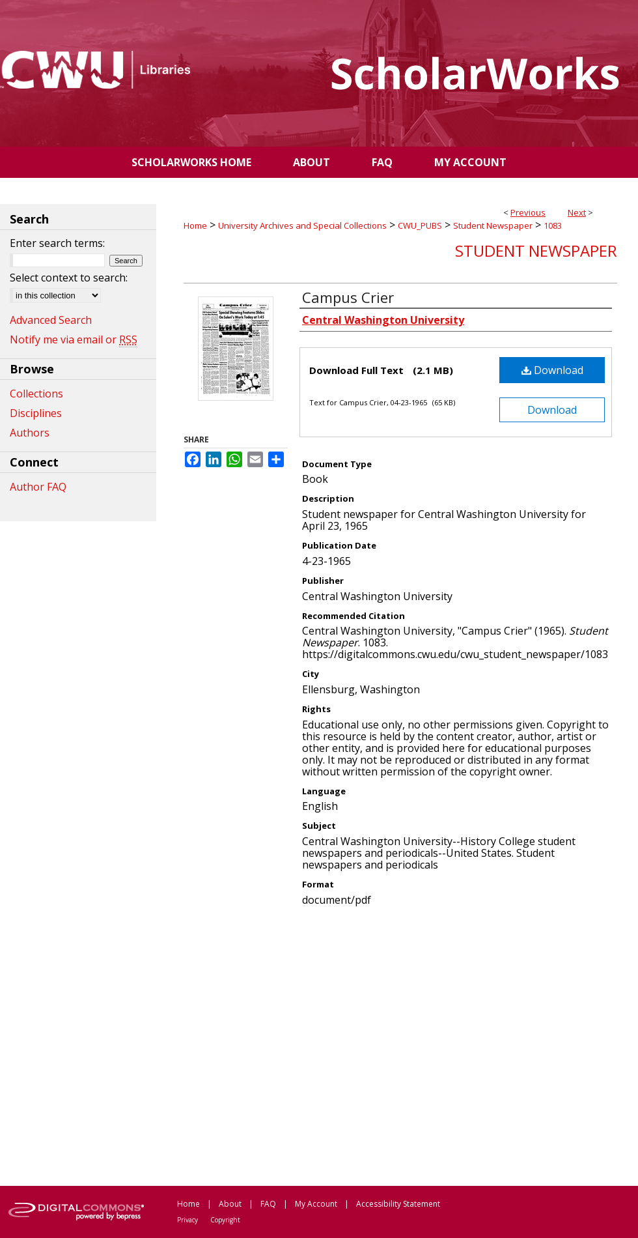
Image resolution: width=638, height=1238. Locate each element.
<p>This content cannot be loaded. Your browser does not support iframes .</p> (400, 1045)
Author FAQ (38, 487)
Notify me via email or (73, 339)
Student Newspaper (493, 225)
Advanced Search (51, 320)
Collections (36, 393)
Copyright (225, 1219)
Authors (29, 432)
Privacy (187, 1219)
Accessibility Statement (398, 1203)
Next (577, 212)
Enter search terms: (57, 243)
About (230, 1203)
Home (195, 225)
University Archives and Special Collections (302, 225)
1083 (553, 225)
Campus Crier (348, 297)
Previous (528, 212)
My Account (316, 1203)
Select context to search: (69, 277)
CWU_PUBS (420, 225)
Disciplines (36, 413)
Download (552, 370)
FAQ (268, 1203)
